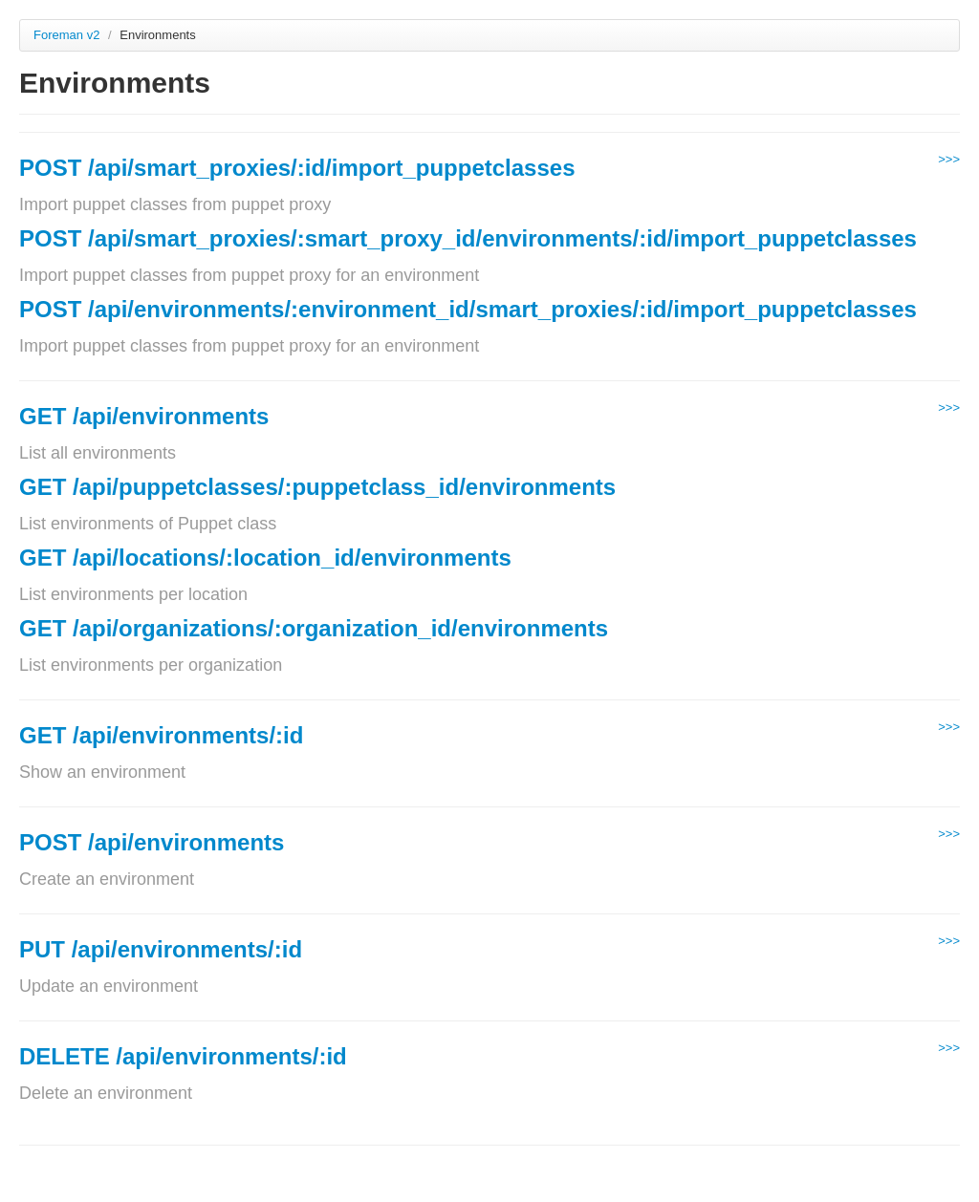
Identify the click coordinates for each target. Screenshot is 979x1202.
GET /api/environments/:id (161, 735)
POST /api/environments (151, 842)
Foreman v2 (66, 35)
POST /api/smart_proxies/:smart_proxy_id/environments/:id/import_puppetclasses (468, 238)
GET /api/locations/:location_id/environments (265, 557)
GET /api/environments (144, 416)
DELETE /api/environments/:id (183, 1056)
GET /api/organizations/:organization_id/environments (313, 628)
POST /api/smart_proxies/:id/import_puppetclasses (297, 168)
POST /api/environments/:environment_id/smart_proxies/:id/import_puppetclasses (468, 309)
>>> (949, 159)
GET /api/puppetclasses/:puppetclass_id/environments (317, 487)
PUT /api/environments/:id (160, 949)
